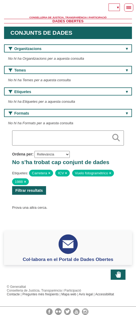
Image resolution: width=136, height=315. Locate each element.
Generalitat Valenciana (68, 8)
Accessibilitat (104, 294)
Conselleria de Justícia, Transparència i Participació (68, 17)
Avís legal (86, 294)
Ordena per (22, 154)
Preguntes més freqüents (40, 294)
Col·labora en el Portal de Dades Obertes (68, 259)
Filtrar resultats (29, 190)
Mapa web (68, 294)
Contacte (13, 294)
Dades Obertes (68, 21)
